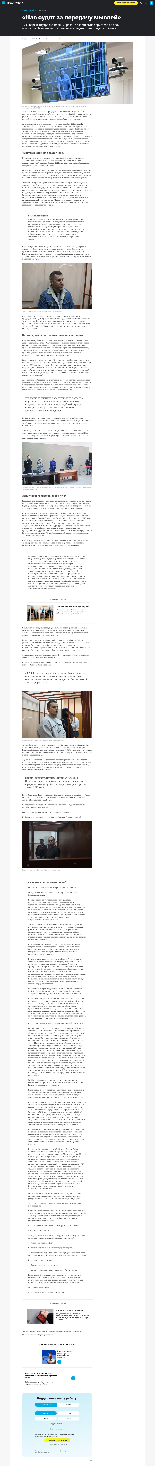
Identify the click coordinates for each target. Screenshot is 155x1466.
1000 (68, 1413)
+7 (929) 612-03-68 (45, 1452)
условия (70, 1434)
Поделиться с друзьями (57, 1444)
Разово (68, 1404)
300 (69, 1418)
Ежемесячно (46, 1404)
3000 (45, 1413)
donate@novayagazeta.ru (63, 1451)
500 (46, 1418)
